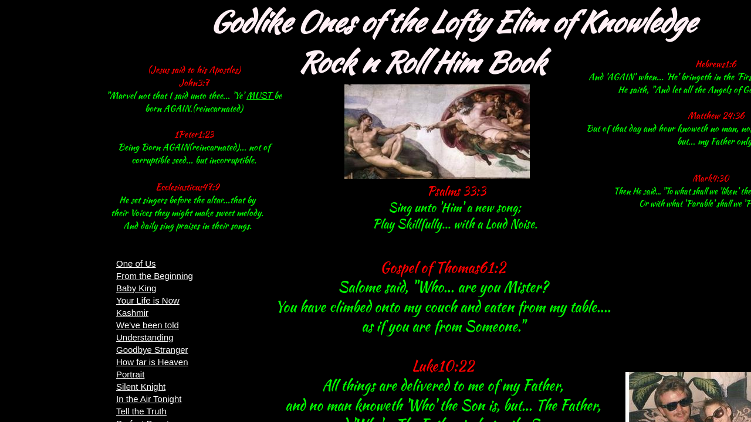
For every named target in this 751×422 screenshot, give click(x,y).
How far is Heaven (152, 362)
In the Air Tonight (148, 399)
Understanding (145, 337)
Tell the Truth (141, 411)
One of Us (136, 263)
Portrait (130, 374)
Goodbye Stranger (152, 350)
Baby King (136, 288)
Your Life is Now (148, 300)
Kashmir (132, 313)
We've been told (147, 325)
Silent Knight (140, 387)
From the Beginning (154, 276)
